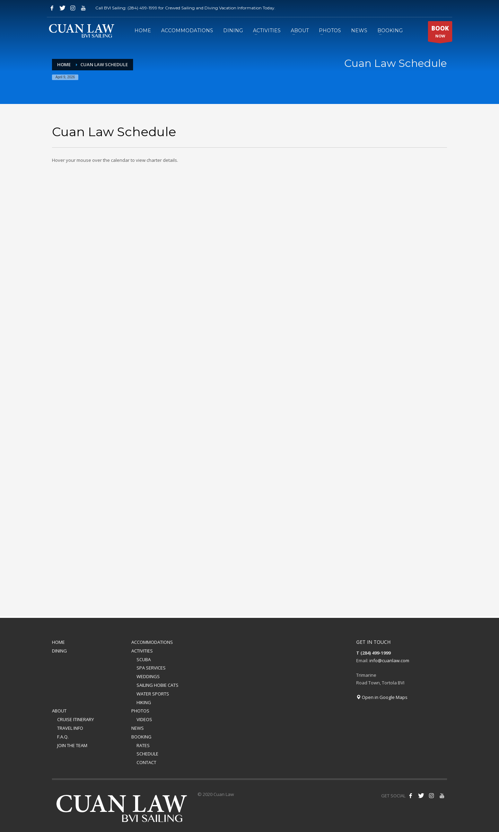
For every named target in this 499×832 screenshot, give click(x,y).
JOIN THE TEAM (72, 745)
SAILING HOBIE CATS (157, 685)
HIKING (144, 702)
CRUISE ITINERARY (75, 719)
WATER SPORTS (153, 694)
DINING (59, 651)
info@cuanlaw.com (389, 660)
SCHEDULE (147, 754)
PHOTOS (140, 711)
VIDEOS (144, 719)
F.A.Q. (63, 737)
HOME (58, 642)
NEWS (137, 728)
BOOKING (141, 737)
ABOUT (59, 711)
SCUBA (144, 659)
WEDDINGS (148, 676)
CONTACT (146, 762)
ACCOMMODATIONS (152, 642)
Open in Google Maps (382, 697)
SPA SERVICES (151, 668)
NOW (440, 33)
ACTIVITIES (142, 651)
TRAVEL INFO (70, 728)
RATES (143, 745)
